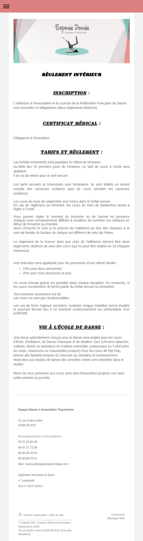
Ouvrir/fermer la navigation (71, 6)
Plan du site (56, 514)
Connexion (118, 514)
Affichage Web (116, 518)
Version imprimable (33, 514)
